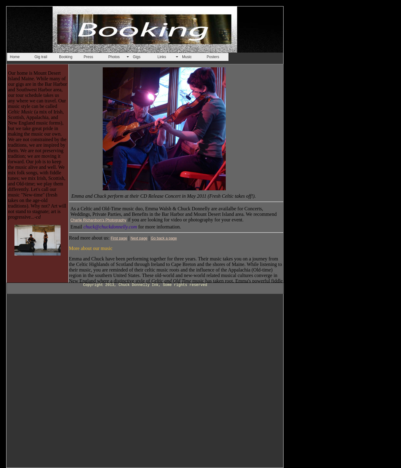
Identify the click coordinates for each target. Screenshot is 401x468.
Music (187, 57)
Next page (139, 238)
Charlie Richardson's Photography (98, 220)
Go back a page (164, 238)
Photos (114, 57)
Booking (65, 57)
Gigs (137, 57)
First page (119, 238)
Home (15, 57)
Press (88, 57)
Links (161, 57)
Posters (213, 57)
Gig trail (40, 57)
